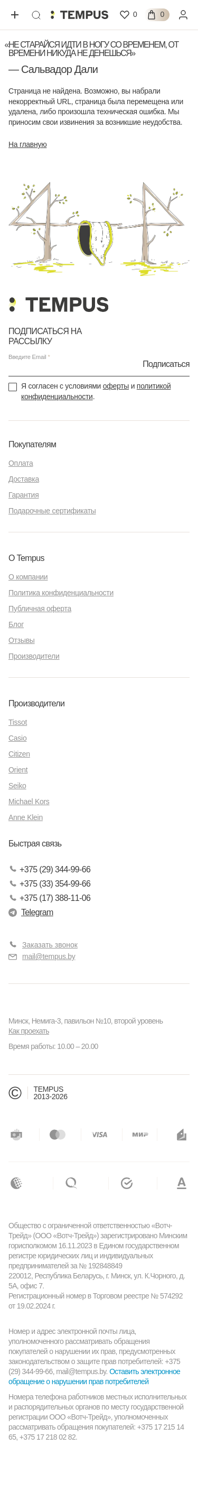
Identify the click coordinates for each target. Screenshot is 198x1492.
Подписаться (166, 364)
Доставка (23, 479)
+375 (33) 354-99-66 (49, 883)
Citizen (19, 754)
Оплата (20, 463)
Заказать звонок (50, 945)
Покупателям (32, 444)
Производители (34, 656)
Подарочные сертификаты (52, 510)
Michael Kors (29, 801)
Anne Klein (25, 817)
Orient (17, 770)
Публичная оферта (39, 608)
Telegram (30, 912)
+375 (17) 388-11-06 (49, 898)
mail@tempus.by (42, 956)
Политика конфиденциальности (61, 592)
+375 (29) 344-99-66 (49, 869)
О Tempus (26, 558)
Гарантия (23, 495)
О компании (28, 577)
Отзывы (21, 640)
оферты (116, 386)
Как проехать (28, 1031)
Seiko (17, 785)
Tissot (17, 722)
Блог (16, 624)
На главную (27, 144)
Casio (17, 738)
